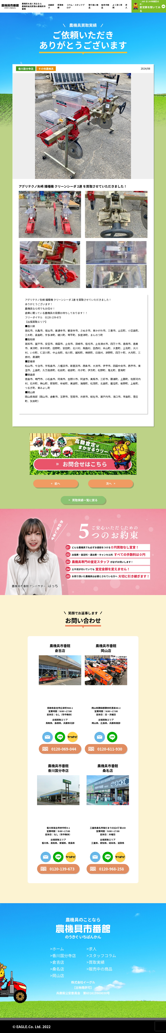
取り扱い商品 (93, 6)
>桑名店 (57, 969)
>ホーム (57, 948)
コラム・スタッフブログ (75, 6)
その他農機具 (46, 69)
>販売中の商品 (99, 969)
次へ (109, 483)
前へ (57, 483)
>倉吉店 (57, 962)
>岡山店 (57, 975)
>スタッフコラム (101, 955)
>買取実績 (95, 962)
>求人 (92, 948)
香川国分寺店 (25, 69)
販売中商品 (105, 6)
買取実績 (60, 6)
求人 (126, 6)
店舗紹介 (51, 6)
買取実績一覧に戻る (85, 500)
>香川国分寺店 (63, 955)
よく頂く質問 (117, 6)
